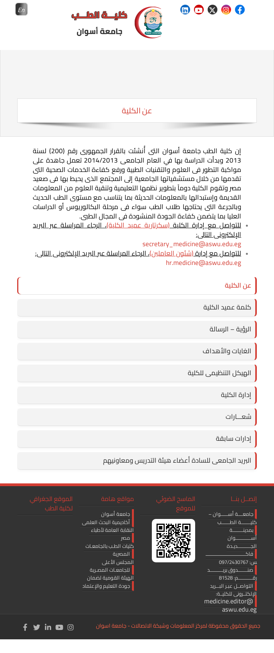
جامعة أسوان (115, 514)
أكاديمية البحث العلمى (106, 522)
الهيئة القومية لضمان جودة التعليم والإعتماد (108, 581)
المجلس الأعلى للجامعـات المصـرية (112, 565)
